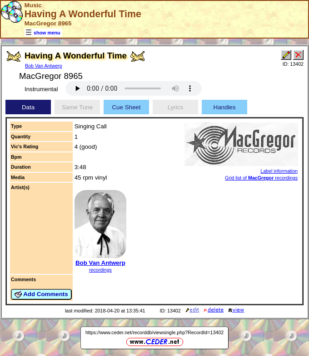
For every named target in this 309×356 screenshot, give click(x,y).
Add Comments (41, 294)
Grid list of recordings (261, 177)
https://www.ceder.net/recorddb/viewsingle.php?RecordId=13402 (154, 332)
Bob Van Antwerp (43, 65)
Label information (279, 171)
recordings (100, 270)
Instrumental (41, 89)
